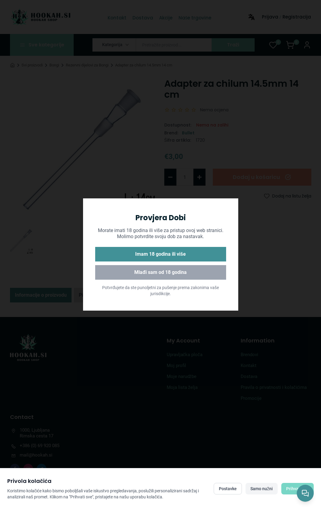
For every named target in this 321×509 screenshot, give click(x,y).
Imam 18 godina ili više (160, 254)
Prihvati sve (297, 488)
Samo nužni (261, 488)
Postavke (228, 488)
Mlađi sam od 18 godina (160, 272)
